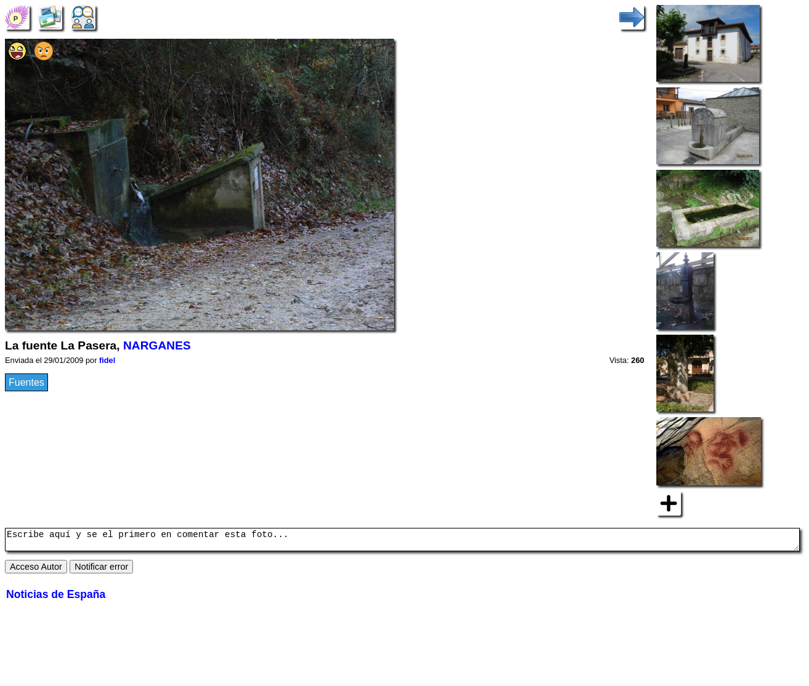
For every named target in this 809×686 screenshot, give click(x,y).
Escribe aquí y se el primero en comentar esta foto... (402, 541)
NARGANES (157, 345)
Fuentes (26, 382)
